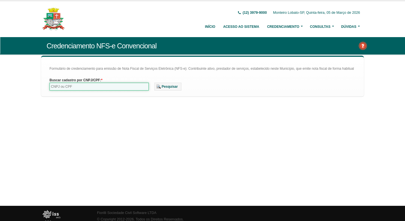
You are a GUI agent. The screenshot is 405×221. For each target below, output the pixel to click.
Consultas (320, 27)
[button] (168, 87)
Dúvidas (348, 27)
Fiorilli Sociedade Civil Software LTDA (126, 213)
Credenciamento (283, 27)
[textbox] (99, 87)
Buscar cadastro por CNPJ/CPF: (75, 80)
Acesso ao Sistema (241, 27)
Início (210, 27)
